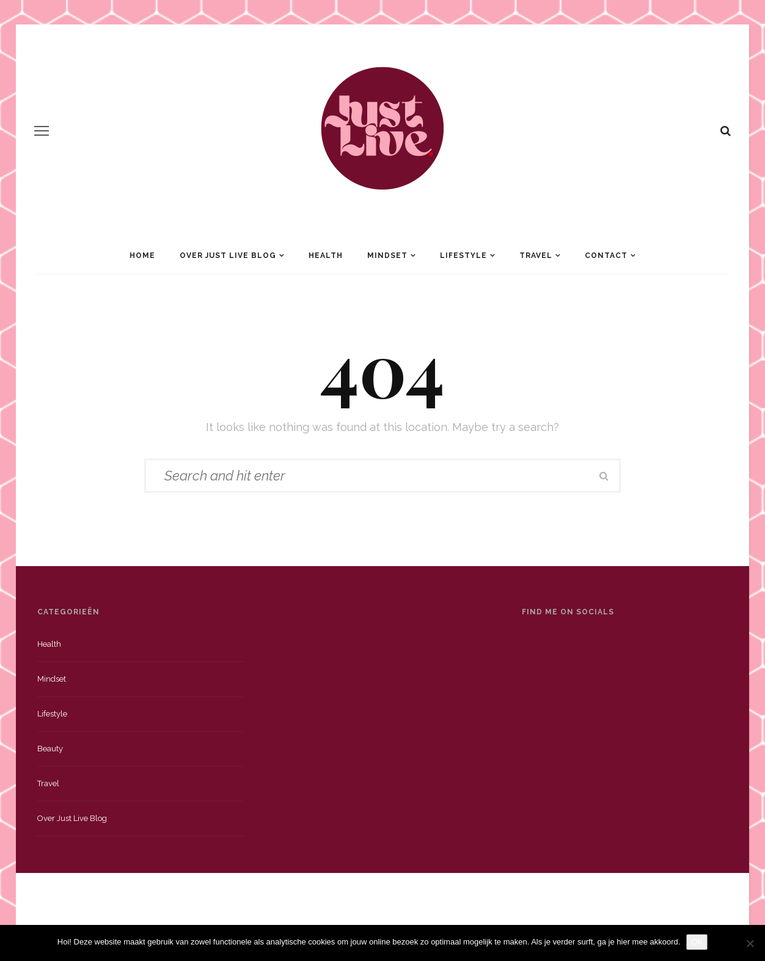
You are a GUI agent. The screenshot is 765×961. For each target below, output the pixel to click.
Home (142, 255)
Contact (606, 255)
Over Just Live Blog (228, 255)
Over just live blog (72, 818)
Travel (535, 255)
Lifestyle (463, 255)
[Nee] (750, 943)
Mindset (387, 255)
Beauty (50, 748)
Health (326, 255)
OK (697, 941)
